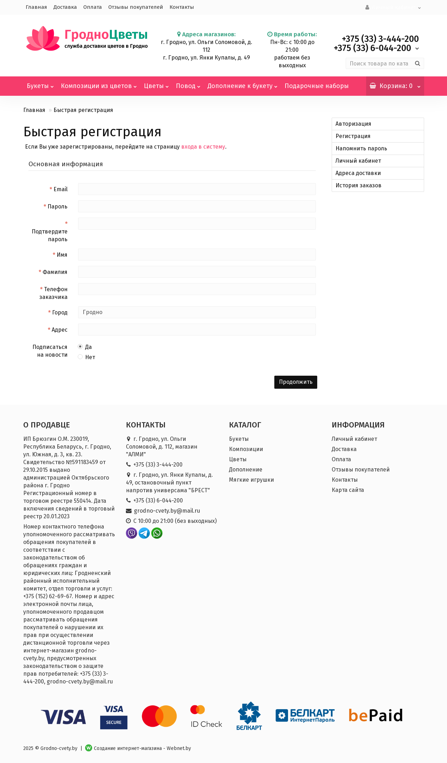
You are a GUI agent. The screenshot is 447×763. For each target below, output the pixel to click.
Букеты (40, 82)
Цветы (156, 82)
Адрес (60, 329)
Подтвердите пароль (50, 234)
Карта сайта (348, 489)
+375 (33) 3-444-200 (158, 464)
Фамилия (55, 271)
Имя (62, 254)
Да (85, 346)
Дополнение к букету (242, 82)
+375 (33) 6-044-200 (158, 499)
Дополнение (245, 468)
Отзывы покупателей (135, 7)
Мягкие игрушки (251, 479)
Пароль (57, 205)
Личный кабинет (358, 160)
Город (60, 311)
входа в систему (203, 146)
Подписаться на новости (50, 350)
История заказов (359, 184)
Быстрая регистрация (83, 109)
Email (60, 188)
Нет (86, 356)
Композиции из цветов (99, 82)
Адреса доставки (358, 172)
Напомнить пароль (361, 147)
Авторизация (353, 123)
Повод (188, 82)
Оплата (92, 7)
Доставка (65, 7)
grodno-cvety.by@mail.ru (167, 510)
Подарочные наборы (317, 85)
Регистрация (353, 135)
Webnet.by (179, 748)
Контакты (182, 7)
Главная (36, 7)
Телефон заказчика (53, 292)
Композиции (246, 448)
